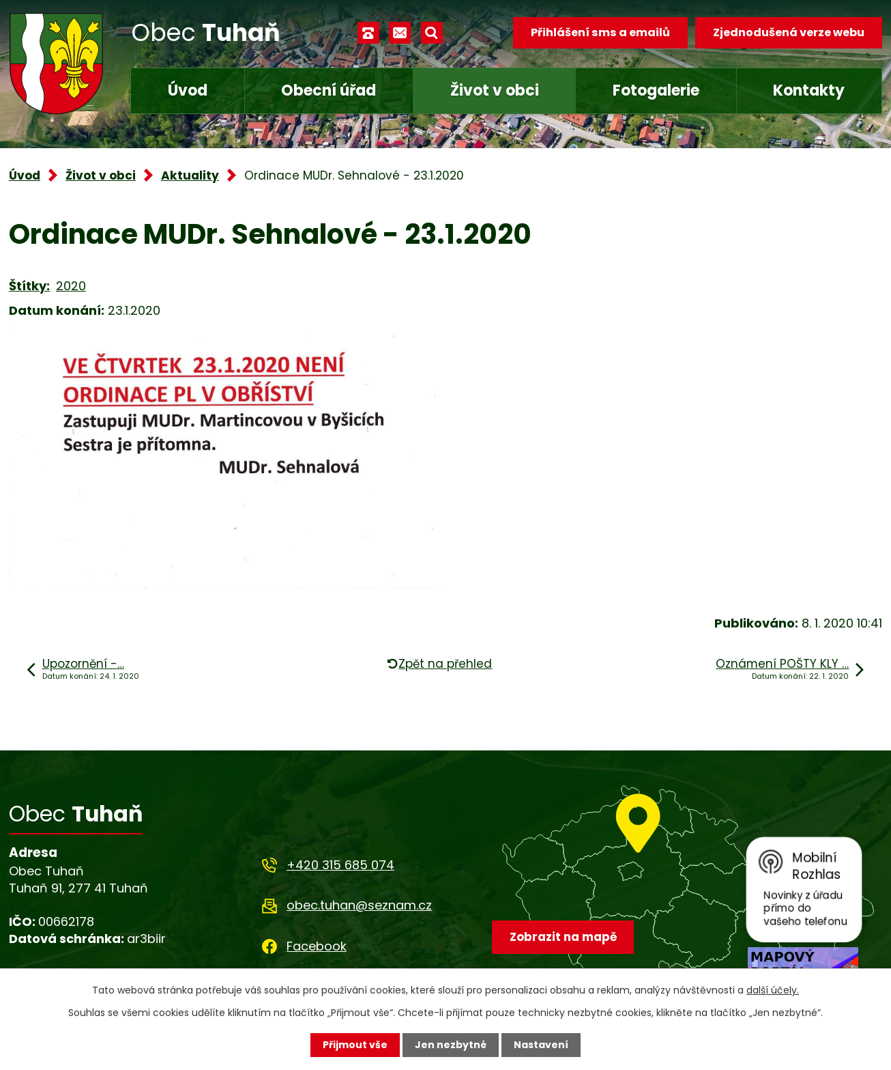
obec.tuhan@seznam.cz (359, 905)
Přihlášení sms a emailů (600, 32)
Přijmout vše (355, 1045)
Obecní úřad (328, 90)
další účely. (772, 990)
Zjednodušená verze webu (788, 32)
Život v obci (494, 90)
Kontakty (809, 90)
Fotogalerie (656, 90)
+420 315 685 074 (340, 864)
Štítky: (29, 285)
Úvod (187, 90)
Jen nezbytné (450, 1045)
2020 (71, 285)
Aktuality (190, 175)
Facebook (317, 946)
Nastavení (541, 1045)
